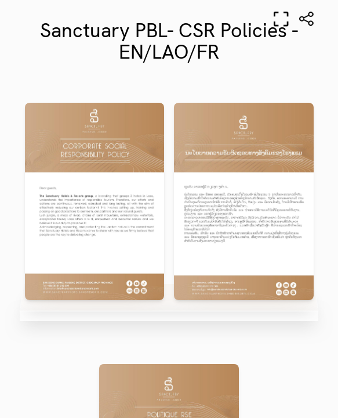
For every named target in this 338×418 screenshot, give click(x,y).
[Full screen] (281, 19)
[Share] (306, 19)
